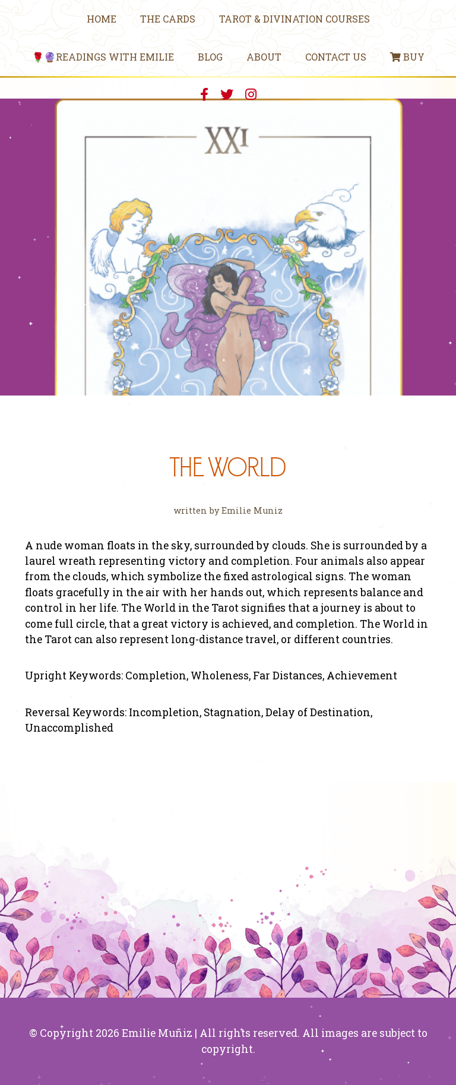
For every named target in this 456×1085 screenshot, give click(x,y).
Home (101, 18)
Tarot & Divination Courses (294, 18)
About (263, 56)
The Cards (167, 18)
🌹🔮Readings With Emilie (103, 56)
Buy (407, 56)
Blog (210, 56)
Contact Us (335, 56)
